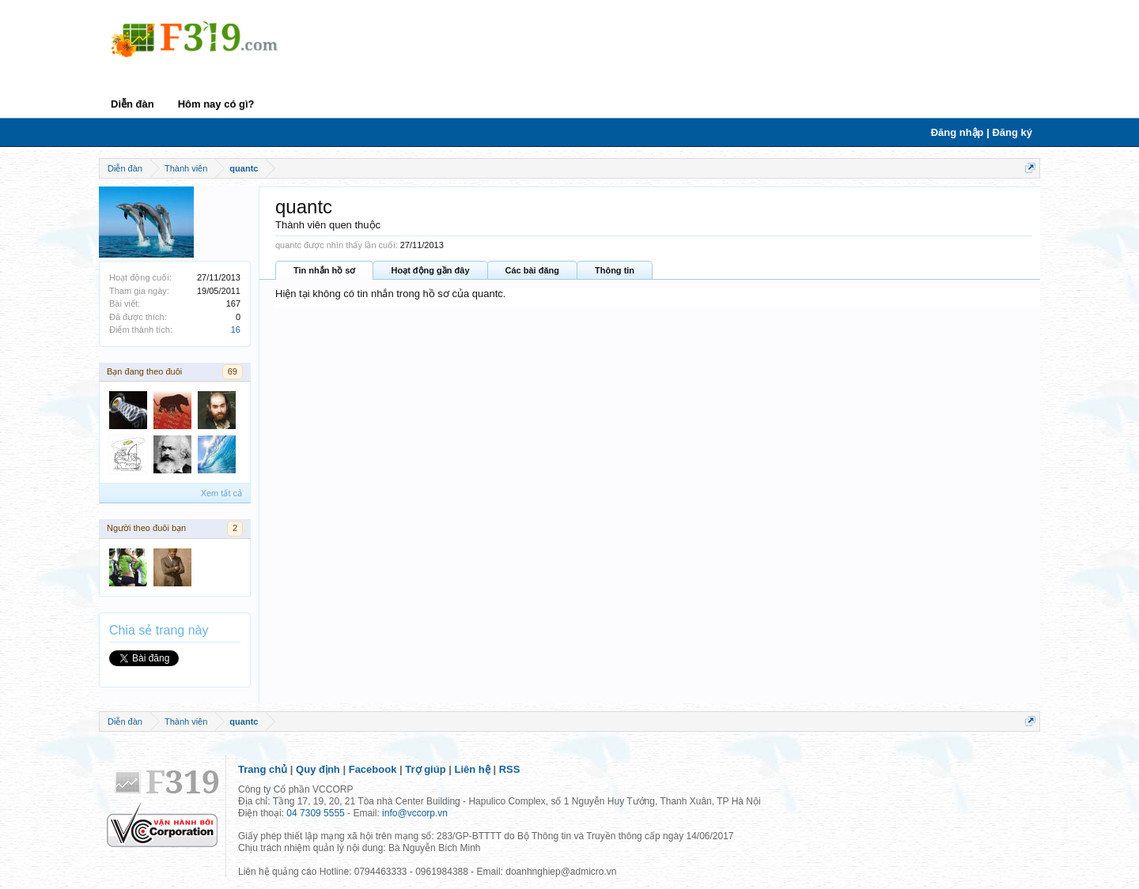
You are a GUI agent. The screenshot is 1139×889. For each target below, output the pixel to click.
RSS (509, 769)
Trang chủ (262, 769)
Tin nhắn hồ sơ (324, 270)
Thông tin (614, 270)
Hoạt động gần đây (430, 270)
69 (232, 371)
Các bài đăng (532, 270)
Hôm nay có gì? (216, 104)
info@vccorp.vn (415, 813)
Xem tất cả (221, 493)
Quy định (318, 769)
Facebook (373, 769)
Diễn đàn (132, 104)
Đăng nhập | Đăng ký (981, 132)
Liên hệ (472, 769)
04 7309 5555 (315, 813)
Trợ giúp (425, 769)
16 (235, 329)
